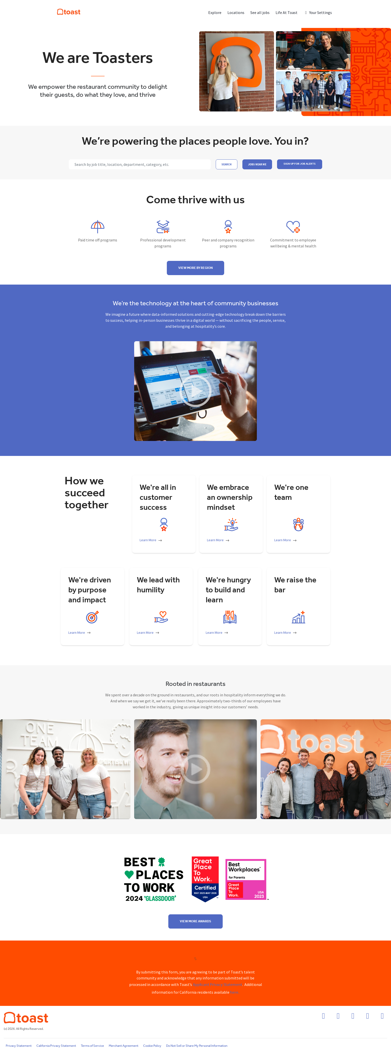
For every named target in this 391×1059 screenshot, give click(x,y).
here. (234, 992)
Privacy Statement (19, 1046)
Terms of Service (92, 1046)
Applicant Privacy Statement (217, 985)
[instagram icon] (338, 1017)
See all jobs (260, 12)
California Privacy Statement (56, 1046)
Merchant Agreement (123, 1046)
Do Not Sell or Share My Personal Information (196, 1046)
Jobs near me (257, 164)
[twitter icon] (368, 1017)
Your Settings (317, 12)
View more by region (195, 268)
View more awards (195, 921)
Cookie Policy (152, 1046)
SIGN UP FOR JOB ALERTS (300, 164)
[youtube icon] (382, 1017)
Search (226, 164)
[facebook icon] (323, 1017)
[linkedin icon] (353, 1017)
